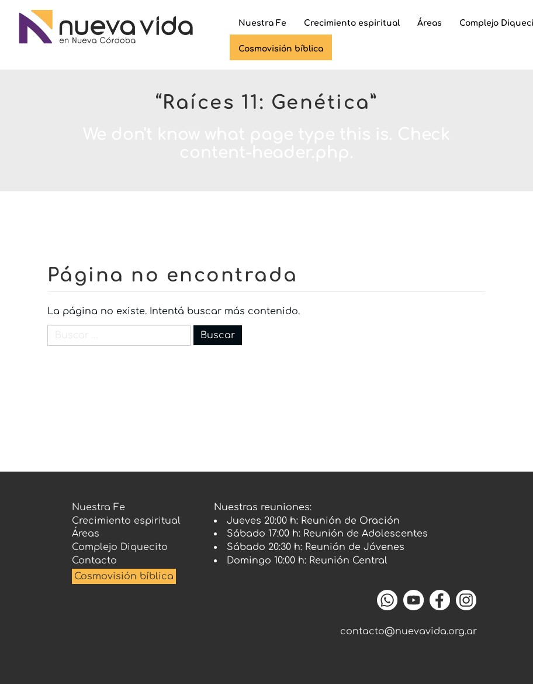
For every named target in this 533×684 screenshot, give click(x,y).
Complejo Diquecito (120, 547)
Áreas (429, 23)
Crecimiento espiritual (352, 23)
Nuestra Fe (262, 23)
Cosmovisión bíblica (124, 576)
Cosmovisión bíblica (280, 48)
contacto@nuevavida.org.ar (408, 631)
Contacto (94, 560)
